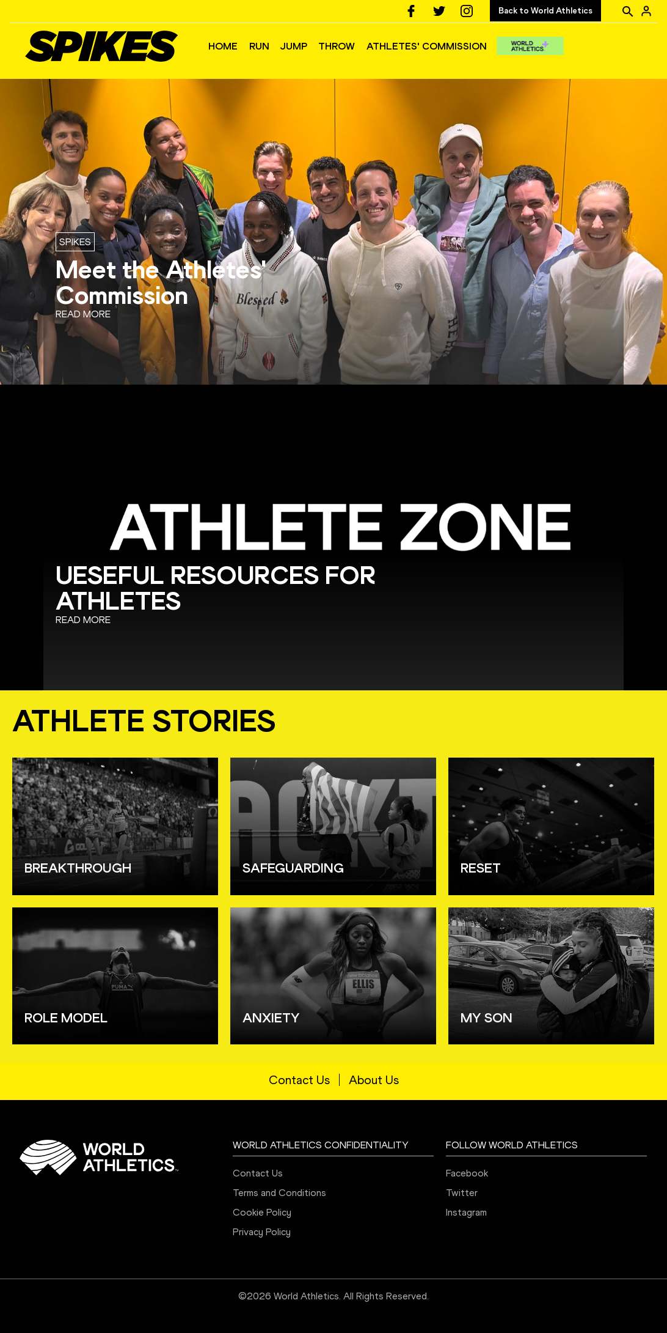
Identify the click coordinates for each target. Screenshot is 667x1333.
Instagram (466, 1212)
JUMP (293, 46)
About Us (374, 1080)
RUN (259, 46)
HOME (223, 46)
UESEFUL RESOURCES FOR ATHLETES (216, 587)
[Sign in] (646, 11)
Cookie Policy (262, 1212)
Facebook (467, 1173)
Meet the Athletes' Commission (161, 282)
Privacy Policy (262, 1232)
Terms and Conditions (279, 1192)
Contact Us (299, 1080)
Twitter (462, 1192)
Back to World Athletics (545, 11)
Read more (83, 314)
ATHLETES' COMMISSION (426, 46)
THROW (336, 46)
